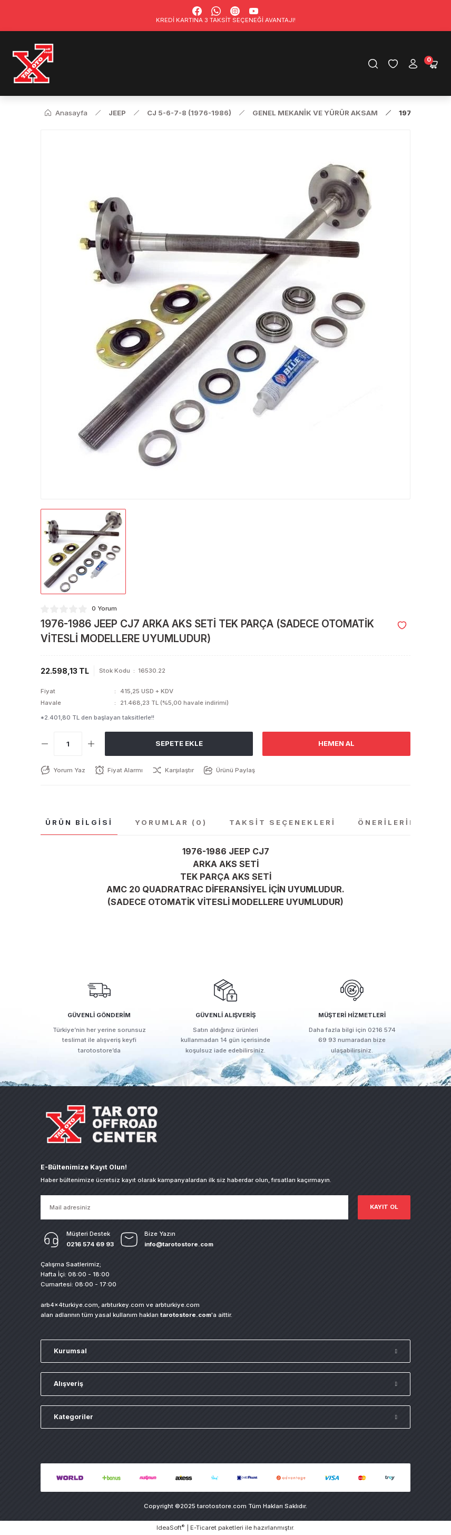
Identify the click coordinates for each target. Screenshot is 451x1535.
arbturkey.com (122, 1304)
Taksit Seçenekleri (282, 822)
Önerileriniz (392, 822)
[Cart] (433, 63)
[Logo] (33, 63)
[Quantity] (68, 744)
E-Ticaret (203, 1527)
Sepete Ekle (179, 743)
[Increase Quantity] (91, 744)
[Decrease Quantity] (45, 744)
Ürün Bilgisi (79, 822)
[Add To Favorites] (402, 625)
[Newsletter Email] (194, 1207)
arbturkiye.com (177, 1304)
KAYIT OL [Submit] (384, 1207)
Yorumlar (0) (171, 822)
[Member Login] (413, 63)
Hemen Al (336, 743)
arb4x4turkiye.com (69, 1304)
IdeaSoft (170, 1527)
